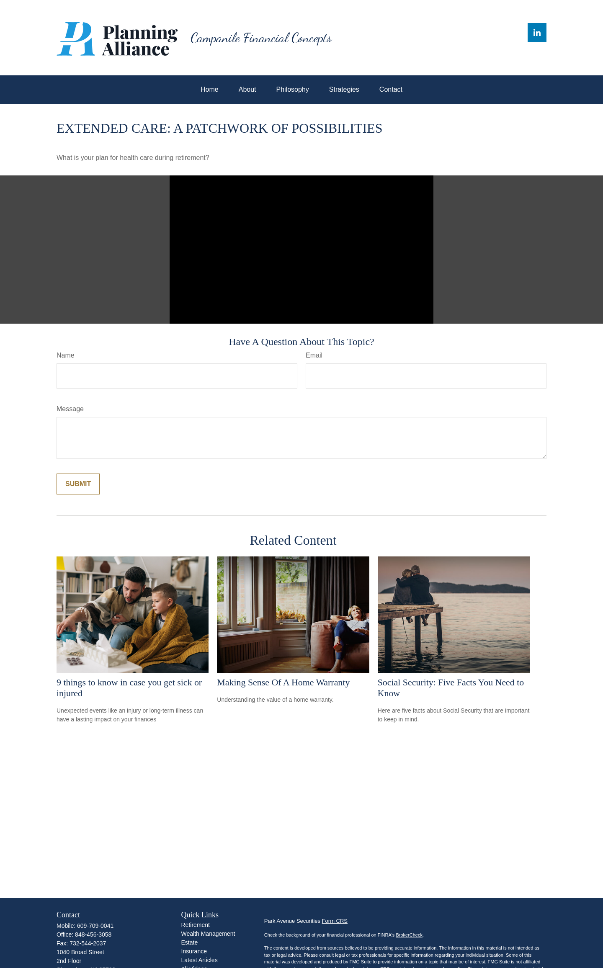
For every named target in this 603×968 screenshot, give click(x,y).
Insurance (194, 951)
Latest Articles (199, 960)
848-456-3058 (93, 934)
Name (66, 355)
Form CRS (335, 921)
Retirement (195, 925)
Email (314, 355)
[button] (210, 89)
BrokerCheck (409, 934)
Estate (189, 942)
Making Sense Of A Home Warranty (283, 682)
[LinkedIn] (537, 32)
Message (70, 408)
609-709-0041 (95, 925)
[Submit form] (78, 484)
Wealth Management (208, 933)
